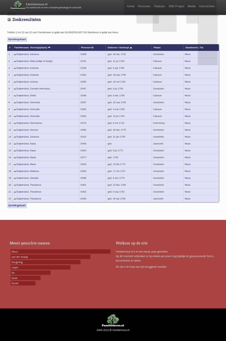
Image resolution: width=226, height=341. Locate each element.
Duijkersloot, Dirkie (26, 95)
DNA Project (174, 5)
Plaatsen (156, 5)
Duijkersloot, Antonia (27, 81)
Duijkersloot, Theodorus (28, 185)
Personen (140, 5)
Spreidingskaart (17, 39)
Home (126, 5)
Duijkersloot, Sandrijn (27, 178)
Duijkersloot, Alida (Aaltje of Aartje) (34, 61)
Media (190, 5)
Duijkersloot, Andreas (27, 68)
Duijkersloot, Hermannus (29, 123)
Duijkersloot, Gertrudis (28, 109)
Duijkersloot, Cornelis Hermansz (33, 88)
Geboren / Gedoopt (120, 47)
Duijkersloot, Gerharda (28, 102)
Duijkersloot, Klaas (26, 143)
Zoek (13, 13)
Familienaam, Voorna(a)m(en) (32, 47)
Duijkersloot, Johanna (27, 136)
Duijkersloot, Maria (26, 157)
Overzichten (207, 5)
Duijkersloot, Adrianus (27, 54)
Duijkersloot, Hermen (27, 130)
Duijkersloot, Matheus (27, 171)
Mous (188, 54)
